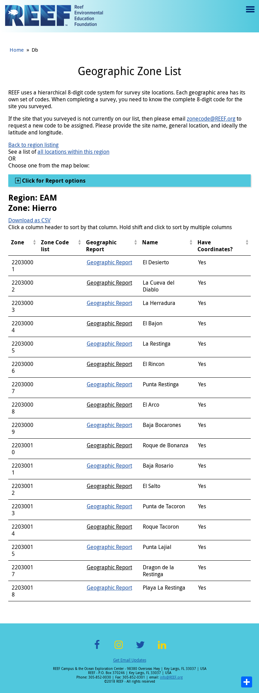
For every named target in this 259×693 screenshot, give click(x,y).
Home (17, 49)
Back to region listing (33, 145)
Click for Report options (53, 180)
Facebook (97, 649)
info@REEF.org (171, 677)
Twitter (140, 649)
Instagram (118, 649)
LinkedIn (162, 649)
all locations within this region (73, 151)
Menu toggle (249, 14)
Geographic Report (109, 262)
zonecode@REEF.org (211, 118)
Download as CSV (29, 220)
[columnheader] (23, 246)
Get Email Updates (129, 660)
